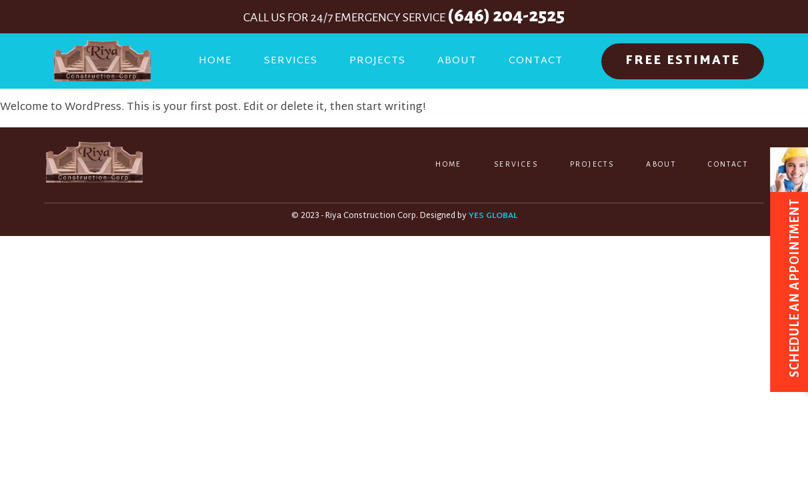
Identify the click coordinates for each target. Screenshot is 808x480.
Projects (377, 61)
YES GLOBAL (493, 216)
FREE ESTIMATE (682, 61)
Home (215, 61)
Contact (536, 61)
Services (290, 61)
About (457, 61)
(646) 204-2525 (506, 15)
